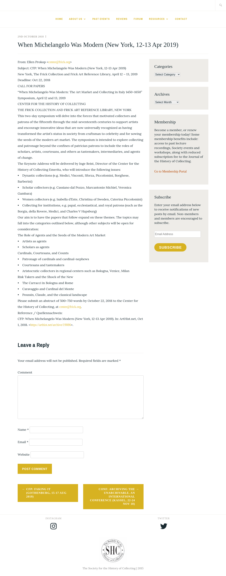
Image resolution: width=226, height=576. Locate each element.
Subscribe (170, 247)
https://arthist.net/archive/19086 (50, 325)
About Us (75, 19)
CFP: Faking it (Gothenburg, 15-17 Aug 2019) (46, 493)
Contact (181, 19)
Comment (25, 372)
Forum (138, 19)
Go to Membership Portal (170, 171)
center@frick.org (59, 62)
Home (59, 19)
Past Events (101, 19)
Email (23, 442)
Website (24, 454)
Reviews (121, 19)
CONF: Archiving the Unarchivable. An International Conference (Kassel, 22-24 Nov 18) (112, 496)
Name (23, 430)
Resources (157, 19)
